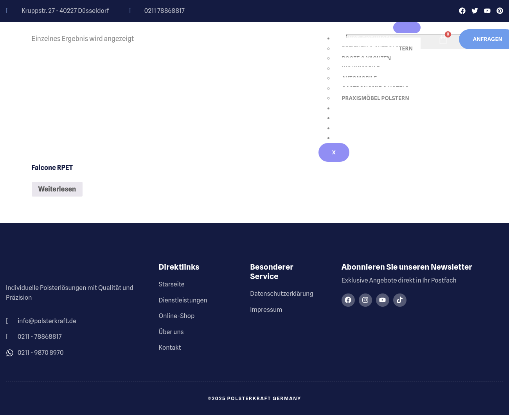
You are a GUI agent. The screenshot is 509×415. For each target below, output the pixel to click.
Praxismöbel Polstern (375, 98)
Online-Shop (358, 108)
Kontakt (352, 138)
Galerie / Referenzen (370, 128)
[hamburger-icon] (407, 28)
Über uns (353, 118)
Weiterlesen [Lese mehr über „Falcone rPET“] (57, 189)
